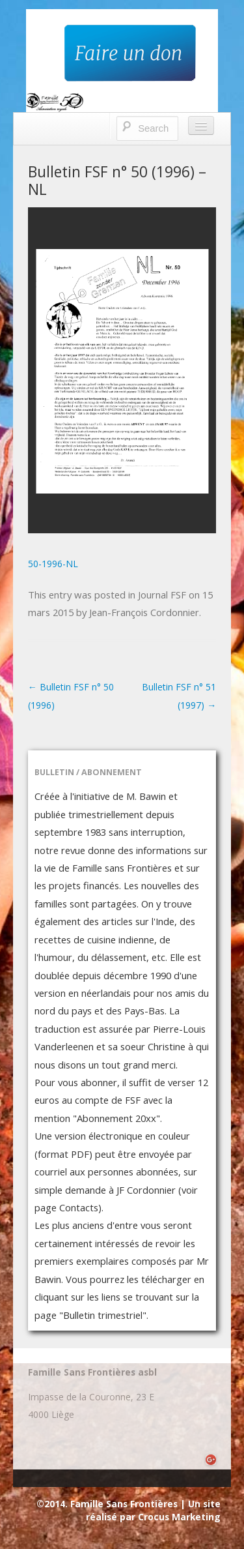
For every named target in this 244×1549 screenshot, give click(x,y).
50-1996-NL (53, 563)
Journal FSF (162, 594)
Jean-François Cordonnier (144, 612)
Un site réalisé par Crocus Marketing (153, 1510)
